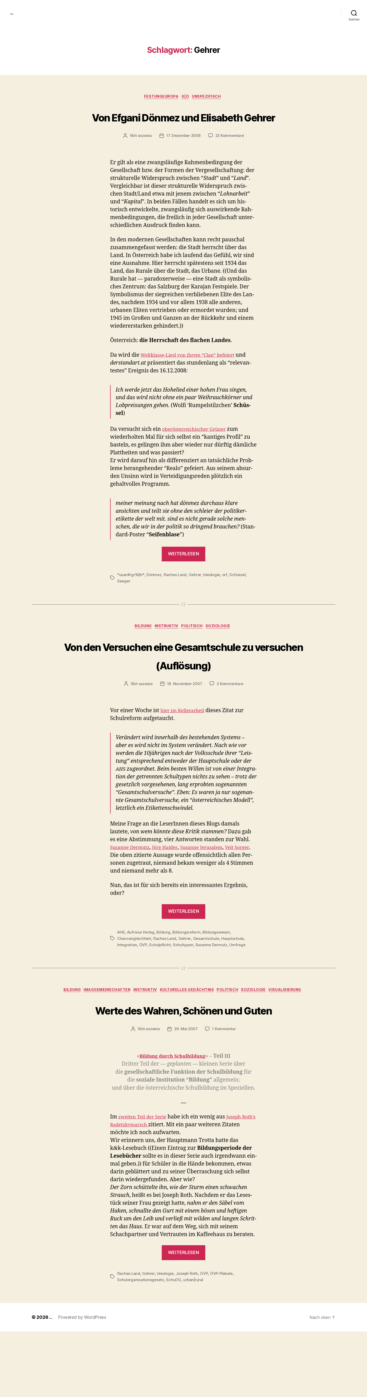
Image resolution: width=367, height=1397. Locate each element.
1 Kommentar (225, 1094)
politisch (195, 646)
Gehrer (196, 594)
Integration (127, 983)
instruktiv (166, 646)
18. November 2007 (184, 722)
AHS (121, 971)
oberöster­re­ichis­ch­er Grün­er (198, 448)
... (12, 13)
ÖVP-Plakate (224, 1339)
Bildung (140, 646)
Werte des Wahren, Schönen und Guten (183, 1065)
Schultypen (183, 983)
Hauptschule (234, 977)
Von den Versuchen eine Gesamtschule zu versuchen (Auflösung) (184, 684)
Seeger (124, 600)
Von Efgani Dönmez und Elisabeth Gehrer (183, 126)
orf (227, 594)
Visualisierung (183, 1036)
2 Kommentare (231, 722)
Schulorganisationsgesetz (141, 1345)
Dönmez (154, 594)
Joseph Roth (189, 1339)
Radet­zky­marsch (148, 1190)
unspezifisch (211, 97)
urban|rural (195, 1345)
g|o (187, 97)
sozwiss (143, 155)
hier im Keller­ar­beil (185, 749)
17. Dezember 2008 (183, 155)
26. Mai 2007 (186, 1094)
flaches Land (176, 594)
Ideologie (214, 594)
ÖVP (144, 983)
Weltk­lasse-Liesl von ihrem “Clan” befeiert (194, 374)
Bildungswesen (219, 971)
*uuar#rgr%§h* (131, 594)
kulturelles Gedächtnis (208, 1029)
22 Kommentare (231, 155)
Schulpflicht (160, 983)
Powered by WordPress (83, 1382)
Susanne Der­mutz (132, 886)
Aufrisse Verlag (142, 971)
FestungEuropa (159, 97)
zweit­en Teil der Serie (145, 1182)
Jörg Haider (171, 886)
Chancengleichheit (134, 977)
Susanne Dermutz (212, 983)
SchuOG (174, 1345)
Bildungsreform (188, 971)
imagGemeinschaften (120, 1029)
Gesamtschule (208, 977)
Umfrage (239, 983)
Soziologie (223, 646)
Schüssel (241, 594)
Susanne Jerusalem (213, 886)
